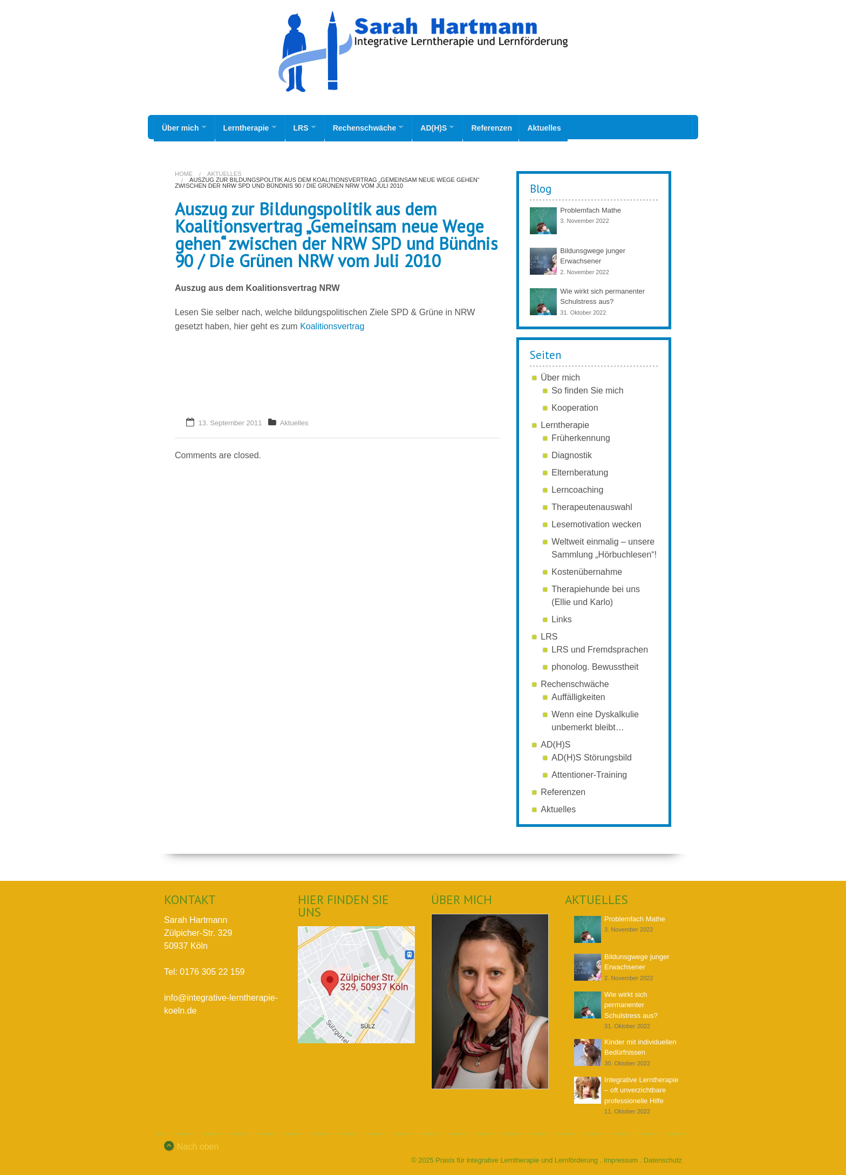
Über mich (180, 127)
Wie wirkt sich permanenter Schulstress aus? (631, 1002)
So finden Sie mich (587, 388)
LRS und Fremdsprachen (599, 647)
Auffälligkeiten (578, 694)
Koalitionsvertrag (332, 324)
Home (184, 171)
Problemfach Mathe (590, 208)
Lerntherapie (249, 127)
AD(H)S (446, 127)
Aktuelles (561, 127)
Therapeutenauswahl (591, 505)
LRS (307, 127)
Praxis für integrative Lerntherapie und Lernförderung (516, 1158)
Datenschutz (663, 1158)
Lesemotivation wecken (596, 522)
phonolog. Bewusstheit (594, 664)
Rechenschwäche (374, 127)
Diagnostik (571, 453)
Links (561, 617)
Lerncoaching (577, 487)
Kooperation (574, 405)
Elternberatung (579, 470)
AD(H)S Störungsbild (591, 755)
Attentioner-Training (589, 772)
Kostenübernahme (586, 569)
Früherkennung (580, 435)
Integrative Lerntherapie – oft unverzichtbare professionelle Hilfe (641, 1088)
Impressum (621, 1158)
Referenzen (507, 127)
